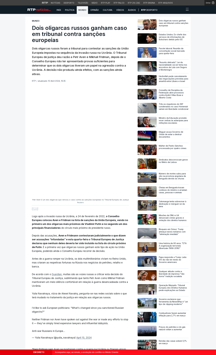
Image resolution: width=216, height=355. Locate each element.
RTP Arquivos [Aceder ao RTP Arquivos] (165, 3)
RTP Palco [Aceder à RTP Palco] (119, 3)
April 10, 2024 (84, 230)
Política (69, 10)
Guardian (57, 167)
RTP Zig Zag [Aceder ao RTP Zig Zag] (134, 3)
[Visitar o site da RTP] (45, 3)
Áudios (132, 10)
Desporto (149, 10)
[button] (182, 10)
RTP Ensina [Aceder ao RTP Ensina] (149, 3)
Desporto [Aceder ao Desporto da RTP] (69, 3)
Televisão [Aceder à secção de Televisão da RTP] (83, 3)
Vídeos (120, 10)
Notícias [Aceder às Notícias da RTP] (55, 3)
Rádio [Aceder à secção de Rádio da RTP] (95, 3)
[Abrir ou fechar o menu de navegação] (186, 9)
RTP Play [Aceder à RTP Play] (105, 3)
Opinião (94, 10)
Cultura (107, 10)
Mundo (82, 10)
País (59, 10)
